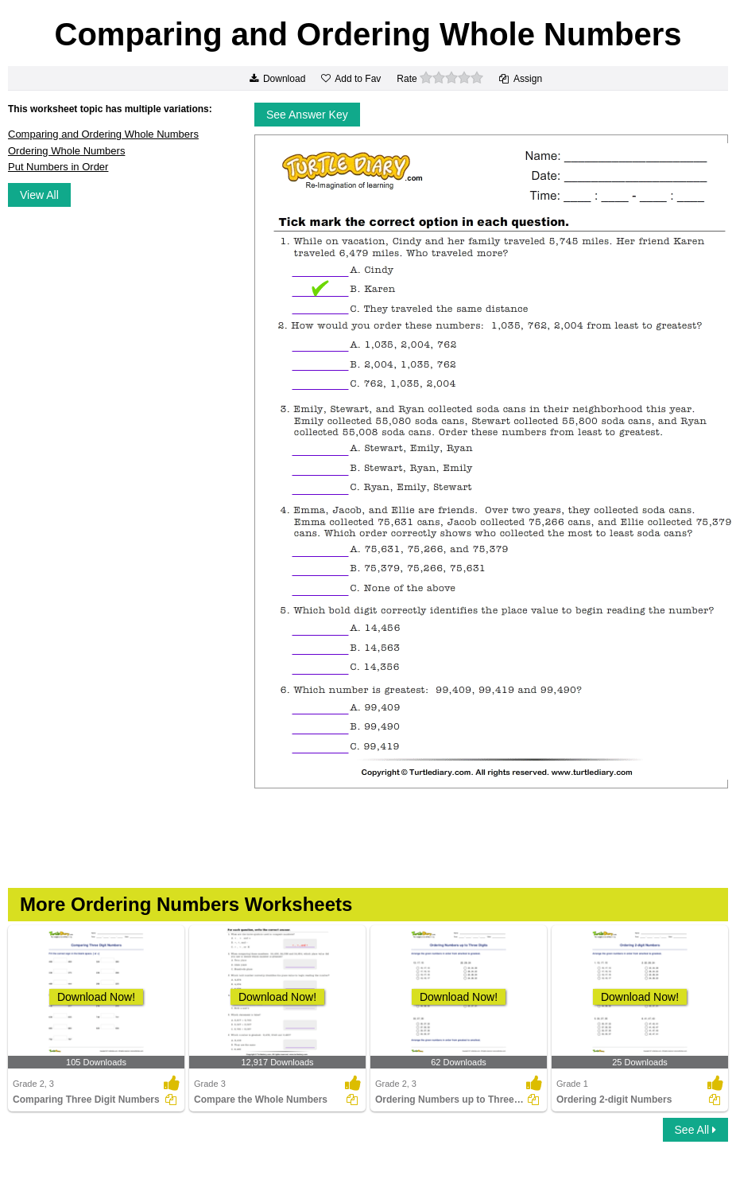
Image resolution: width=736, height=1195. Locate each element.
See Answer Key (307, 114)
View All (39, 195)
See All (695, 1129)
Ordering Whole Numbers (66, 151)
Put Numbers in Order (58, 167)
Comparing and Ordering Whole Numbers (103, 134)
